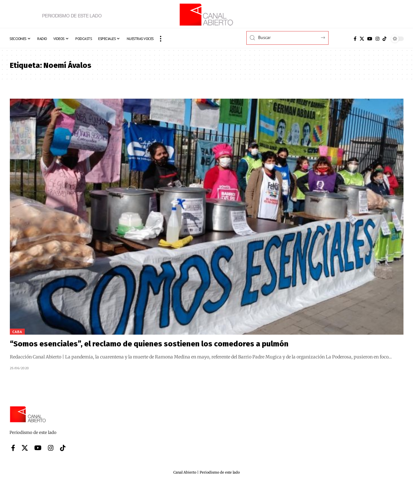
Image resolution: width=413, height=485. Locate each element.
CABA (17, 331)
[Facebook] (355, 38)
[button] (160, 38)
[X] (362, 38)
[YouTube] (370, 38)
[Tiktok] (384, 38)
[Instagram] (377, 38)
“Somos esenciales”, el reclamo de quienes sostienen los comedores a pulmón (149, 343)
